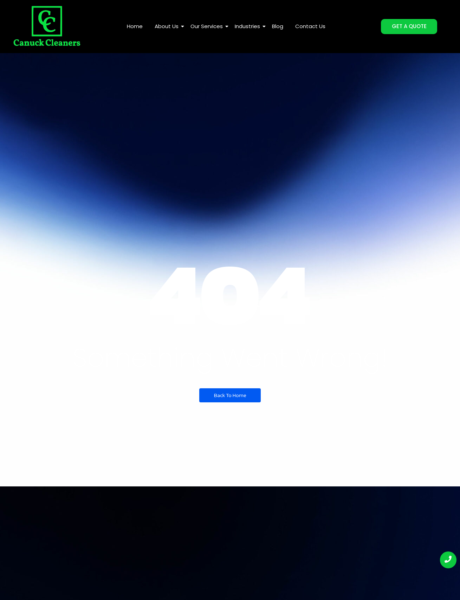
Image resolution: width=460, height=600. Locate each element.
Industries (249, 26)
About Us (168, 26)
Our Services (207, 26)
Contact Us (310, 26)
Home (135, 26)
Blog (277, 26)
